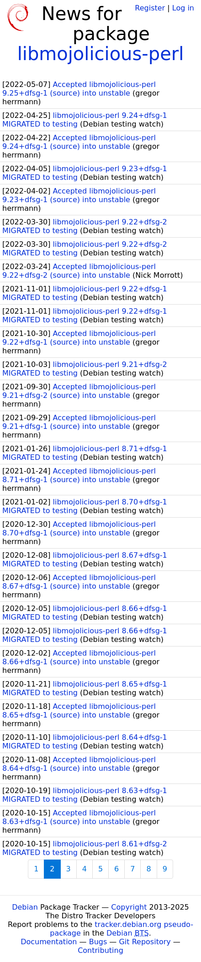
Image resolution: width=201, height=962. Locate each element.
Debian (25, 907)
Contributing (100, 950)
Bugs (98, 941)
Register (150, 8)
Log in (183, 8)
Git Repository (144, 941)
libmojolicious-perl (100, 53)
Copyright (129, 907)
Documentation (49, 941)
